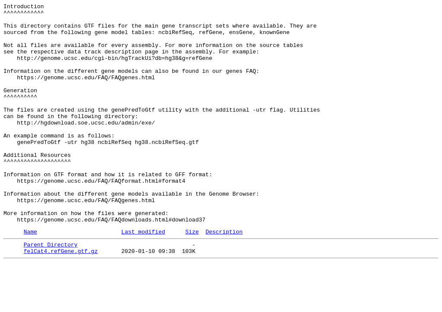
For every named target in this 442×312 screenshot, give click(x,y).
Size (192, 277)
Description (224, 277)
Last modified (143, 277)
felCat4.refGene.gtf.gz (61, 299)
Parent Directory (51, 291)
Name (30, 277)
